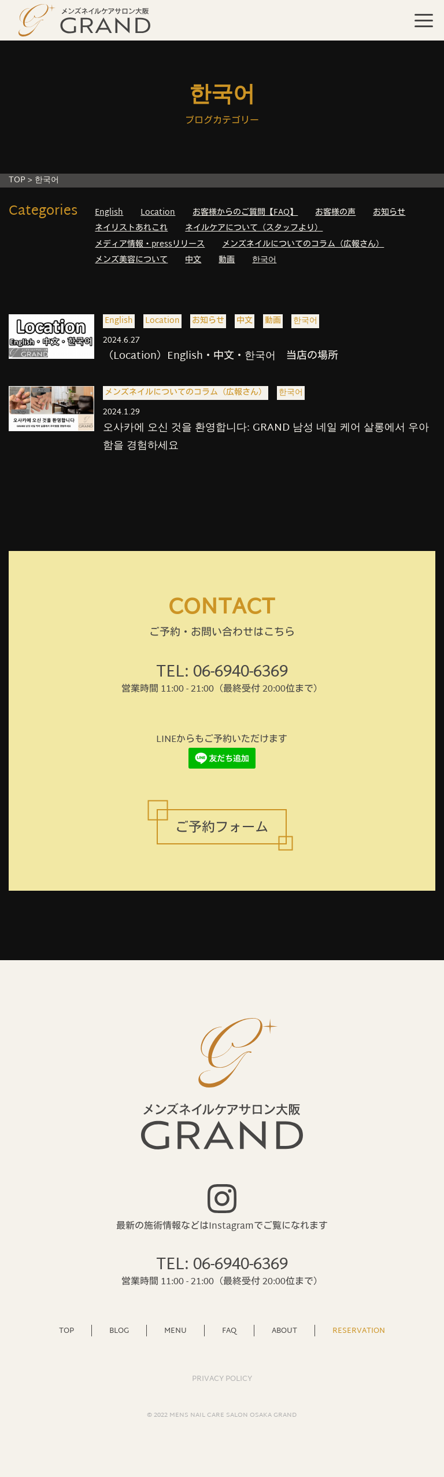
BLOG (119, 1330)
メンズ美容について (131, 260)
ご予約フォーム (221, 828)
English (109, 212)
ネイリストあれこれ (131, 228)
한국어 (264, 260)
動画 (227, 260)
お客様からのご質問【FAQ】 (245, 212)
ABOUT (284, 1330)
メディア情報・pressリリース (150, 244)
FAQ (229, 1330)
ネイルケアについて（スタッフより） (254, 228)
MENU (175, 1330)
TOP (17, 180)
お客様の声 (335, 212)
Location (157, 212)
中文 (193, 260)
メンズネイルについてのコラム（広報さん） (303, 244)
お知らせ (389, 212)
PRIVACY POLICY (222, 1379)
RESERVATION (358, 1330)
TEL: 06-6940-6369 (222, 673)
